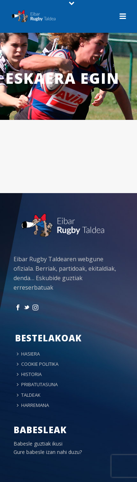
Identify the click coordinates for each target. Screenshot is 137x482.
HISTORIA (29, 374)
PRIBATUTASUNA (37, 384)
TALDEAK (29, 395)
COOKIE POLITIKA (37, 364)
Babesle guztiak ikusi (38, 443)
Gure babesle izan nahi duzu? (48, 451)
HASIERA (28, 353)
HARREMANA (33, 405)
